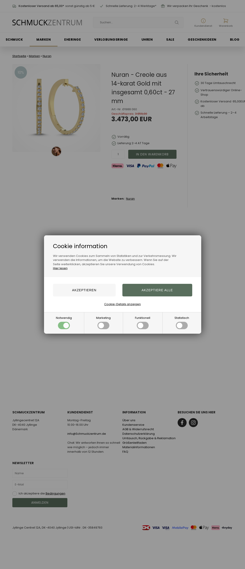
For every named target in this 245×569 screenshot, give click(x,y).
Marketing (103, 322)
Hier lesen (60, 268)
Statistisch (181, 322)
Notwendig (64, 322)
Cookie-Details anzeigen (122, 304)
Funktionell (142, 322)
